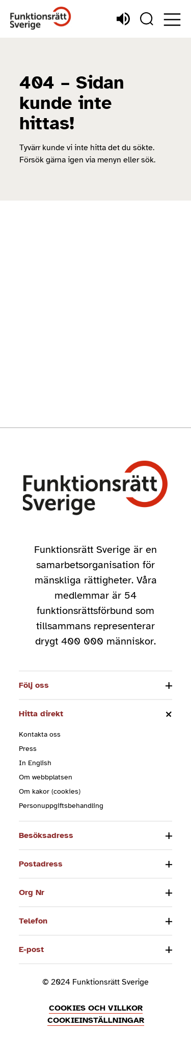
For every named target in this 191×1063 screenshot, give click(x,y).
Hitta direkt (41, 714)
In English (35, 763)
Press (28, 748)
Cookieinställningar (95, 1020)
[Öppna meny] (172, 19)
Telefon (33, 921)
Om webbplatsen (45, 777)
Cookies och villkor (96, 1008)
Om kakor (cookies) (49, 791)
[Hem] (40, 19)
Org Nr (31, 892)
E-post (31, 949)
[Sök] (146, 18)
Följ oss (34, 685)
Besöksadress (46, 835)
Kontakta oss (40, 734)
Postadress (41, 864)
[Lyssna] (123, 18)
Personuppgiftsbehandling (61, 805)
